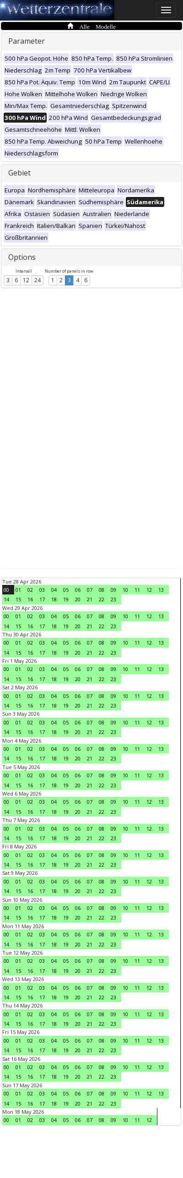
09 (113, 589)
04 (54, 589)
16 (30, 599)
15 (18, 599)
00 (6, 589)
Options (22, 257)
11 (137, 589)
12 (26, 280)
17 (42, 599)
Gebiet (19, 173)
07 (89, 589)
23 (113, 599)
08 (101, 589)
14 (6, 599)
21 (89, 599)
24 (37, 280)
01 (18, 589)
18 (54, 599)
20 (78, 599)
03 (42, 589)
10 (125, 589)
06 (78, 589)
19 (66, 599)
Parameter (26, 41)
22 (101, 599)
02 (30, 589)
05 (66, 589)
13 (161, 589)
